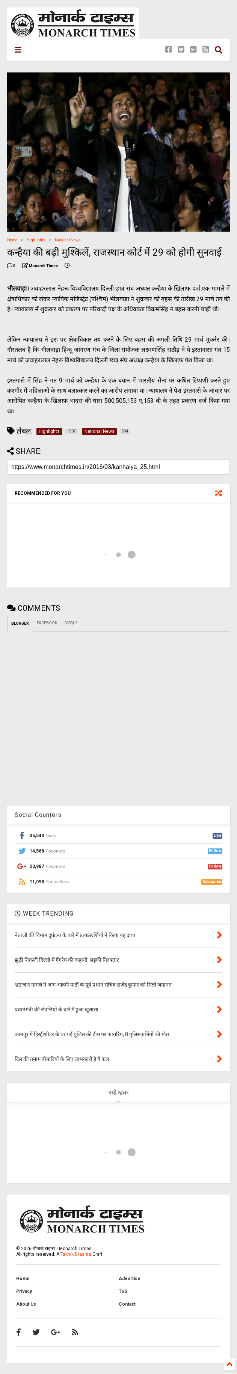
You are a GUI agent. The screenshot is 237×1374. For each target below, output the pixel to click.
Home (12, 240)
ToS (123, 1291)
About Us (26, 1304)
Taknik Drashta (75, 1254)
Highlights (36, 240)
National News (68, 240)
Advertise (129, 1278)
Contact (127, 1304)
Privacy (24, 1291)
